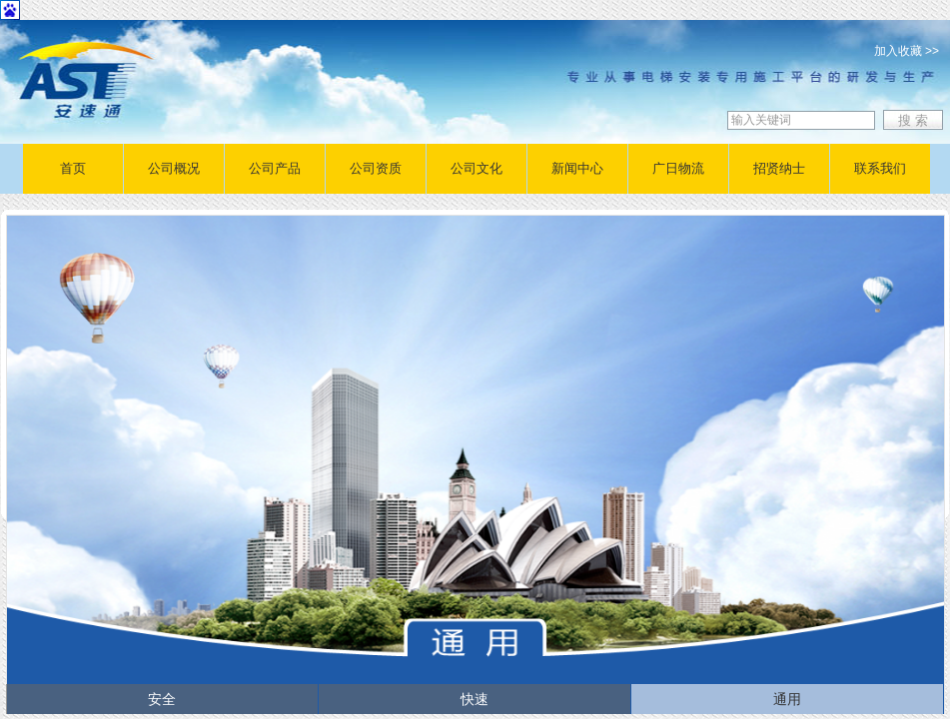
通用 (787, 699)
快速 (474, 699)
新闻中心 (577, 168)
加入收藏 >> (906, 51)
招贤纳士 (779, 168)
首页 (73, 168)
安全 (162, 699)
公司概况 (174, 168)
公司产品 (275, 168)
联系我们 (880, 168)
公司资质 (376, 168)
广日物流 (678, 168)
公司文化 (476, 168)
